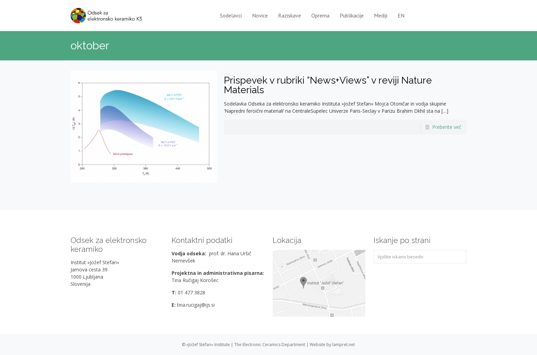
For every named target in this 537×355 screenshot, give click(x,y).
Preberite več (446, 127)
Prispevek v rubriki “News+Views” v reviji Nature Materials (328, 85)
